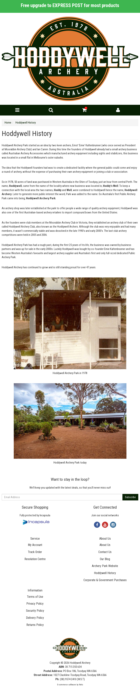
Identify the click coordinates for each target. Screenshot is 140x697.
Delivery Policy (35, 618)
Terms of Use (35, 597)
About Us (105, 545)
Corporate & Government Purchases (105, 580)
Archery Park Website (105, 566)
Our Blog (105, 559)
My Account (35, 545)
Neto (81, 684)
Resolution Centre (35, 559)
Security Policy (35, 610)
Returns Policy (35, 625)
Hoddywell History (105, 573)
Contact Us (105, 552)
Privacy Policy (35, 603)
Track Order (35, 552)
